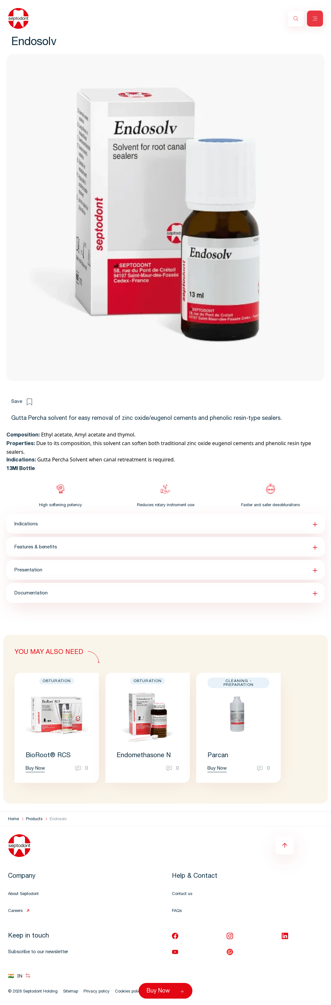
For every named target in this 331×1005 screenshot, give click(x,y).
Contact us (182, 894)
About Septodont (23, 894)
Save (21, 401)
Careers (15, 911)
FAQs (177, 911)
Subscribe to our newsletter (38, 952)
